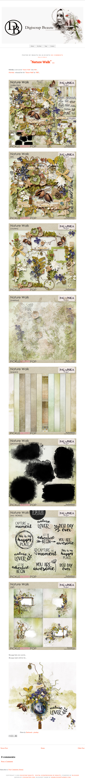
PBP (35, 69)
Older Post (81, 748)
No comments (57, 55)
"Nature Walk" (26, 69)
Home (32, 46)
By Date (39, 46)
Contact (52, 46)
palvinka (42, 57)
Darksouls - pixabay (32, 732)
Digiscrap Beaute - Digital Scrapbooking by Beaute (40, 775)
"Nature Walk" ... (42, 62)
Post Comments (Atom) (16, 770)
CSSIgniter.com (28, 777)
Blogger (75, 775)
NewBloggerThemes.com (61, 777)
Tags (46, 46)
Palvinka (11, 69)
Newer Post (4, 748)
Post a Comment (7, 762)
